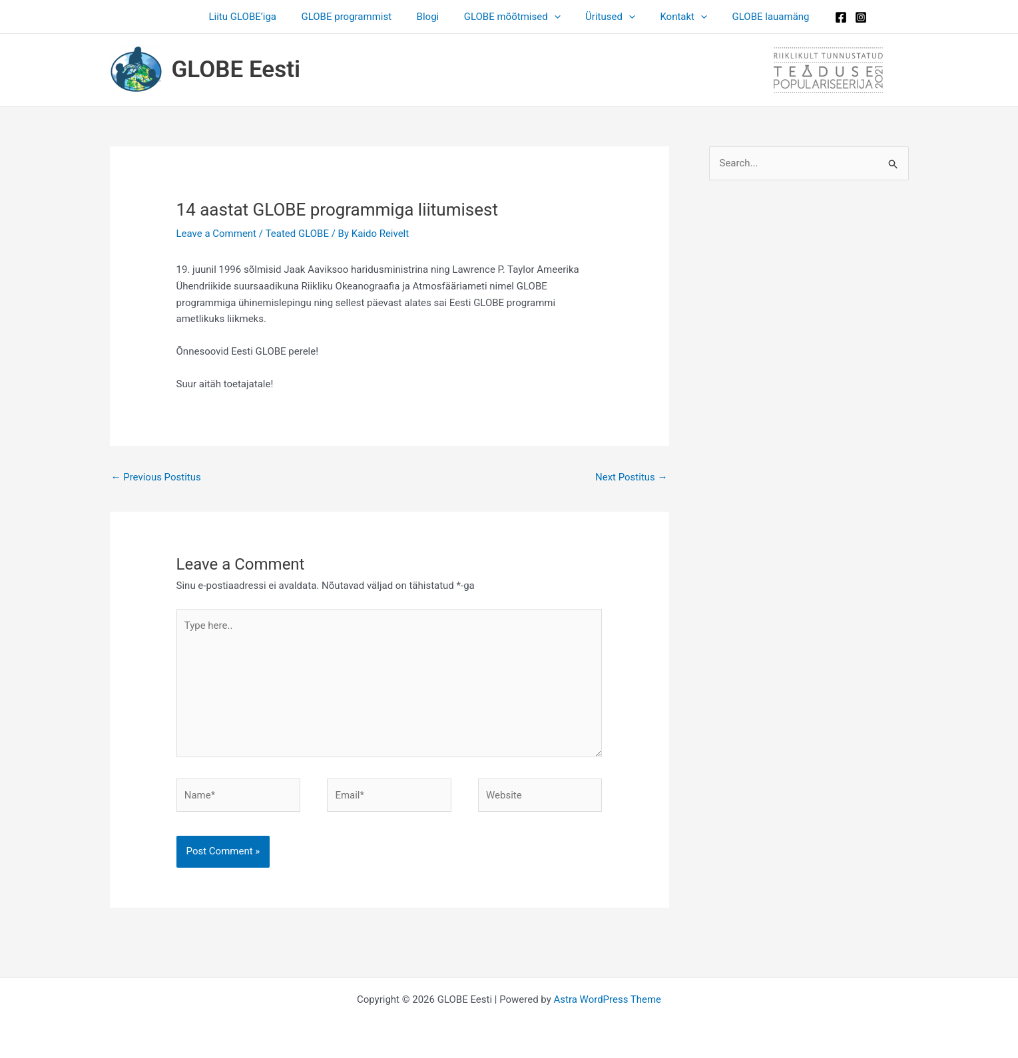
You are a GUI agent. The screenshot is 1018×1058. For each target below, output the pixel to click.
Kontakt (673, 16)
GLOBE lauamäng (755, 17)
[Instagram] (844, 17)
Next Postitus (631, 477)
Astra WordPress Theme (607, 999)
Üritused (606, 16)
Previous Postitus (156, 477)
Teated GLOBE (297, 234)
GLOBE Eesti (236, 69)
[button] (554, 16)
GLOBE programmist (356, 17)
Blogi (432, 17)
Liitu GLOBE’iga (258, 17)
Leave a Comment (216, 234)
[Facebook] (824, 17)
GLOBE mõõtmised (512, 16)
